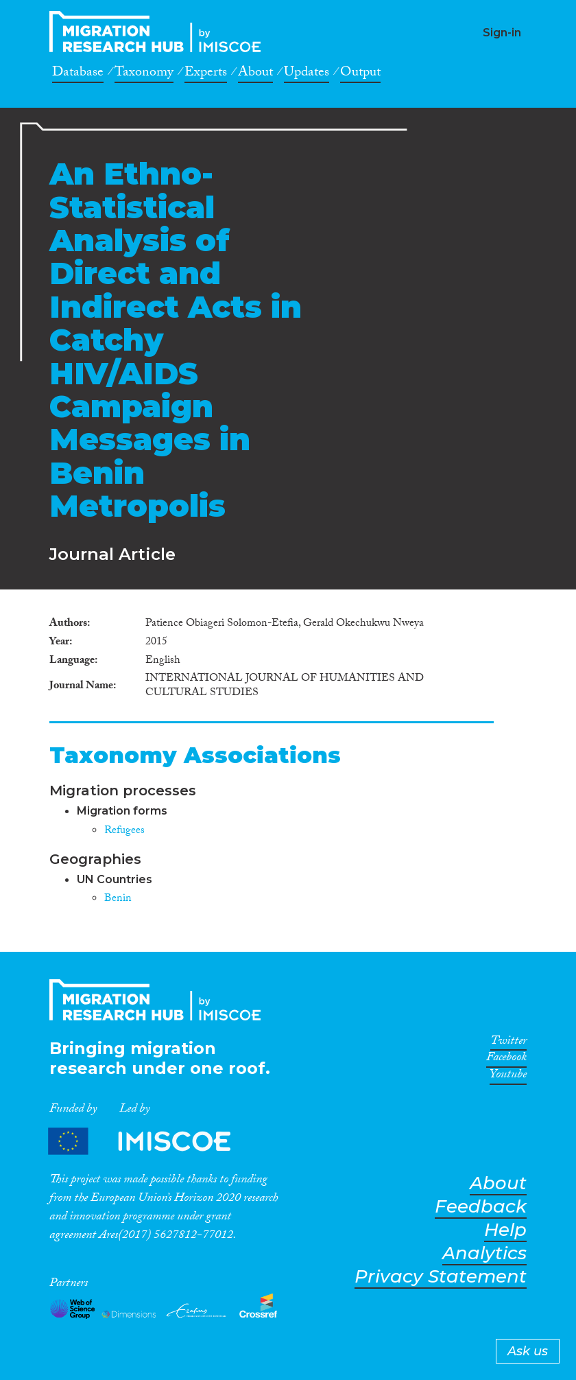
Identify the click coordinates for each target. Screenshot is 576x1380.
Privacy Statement (441, 1276)
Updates (306, 74)
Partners (151, 1141)
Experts (205, 74)
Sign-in (502, 32)
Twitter (508, 1043)
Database (78, 74)
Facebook (506, 1059)
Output (360, 74)
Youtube (508, 1076)
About (255, 74)
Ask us (527, 1351)
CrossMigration (159, 31)
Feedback (481, 1206)
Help (505, 1230)
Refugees (124, 831)
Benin (118, 899)
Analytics (484, 1253)
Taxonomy (144, 74)
